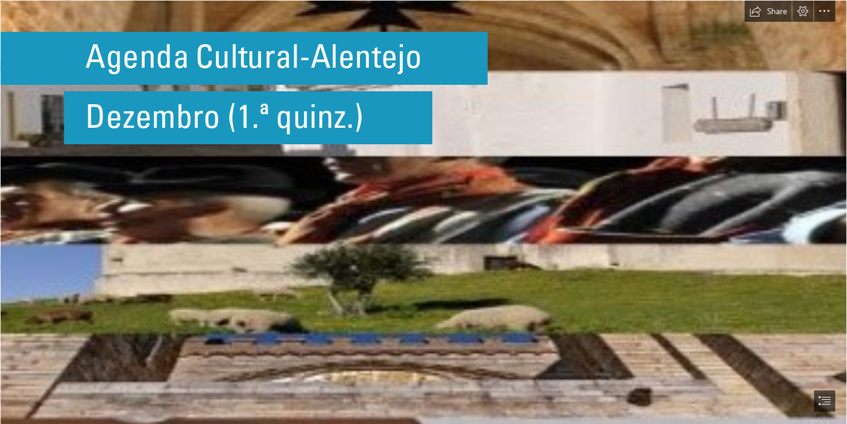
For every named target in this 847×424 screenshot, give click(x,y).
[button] (768, 11)
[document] (423, 212)
